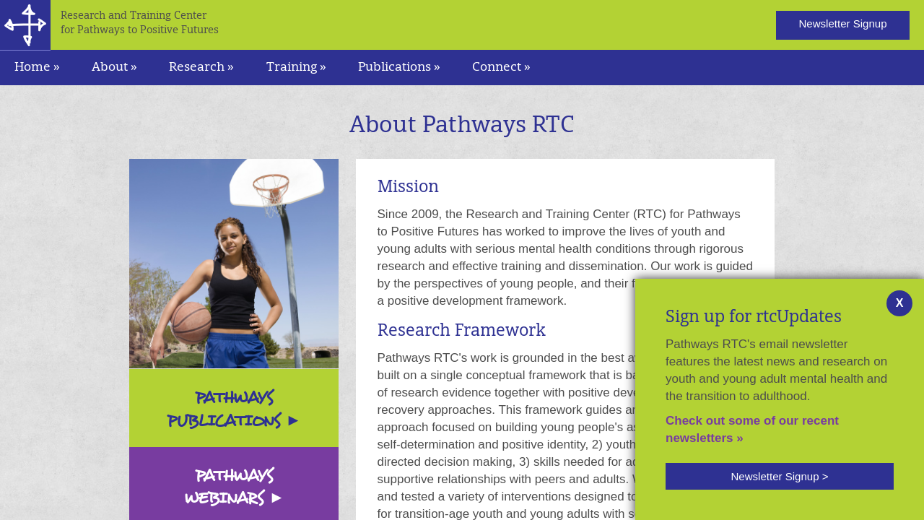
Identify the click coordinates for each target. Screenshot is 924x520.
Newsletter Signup (842, 23)
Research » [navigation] (201, 67)
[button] (780, 476)
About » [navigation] (114, 67)
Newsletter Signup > (779, 476)
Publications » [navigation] (399, 67)
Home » (37, 67)
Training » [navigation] (296, 67)
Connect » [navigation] (501, 67)
